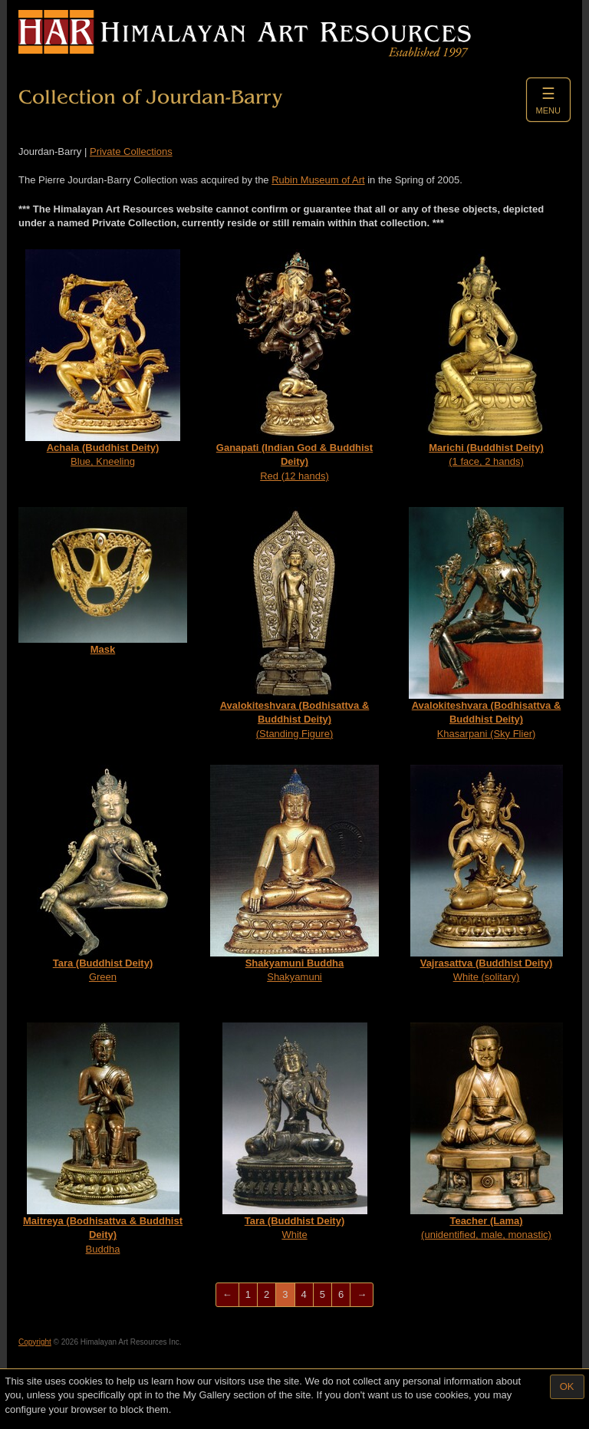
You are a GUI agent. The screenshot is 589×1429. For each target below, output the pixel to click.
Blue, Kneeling (102, 358)
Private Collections (131, 151)
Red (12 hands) (294, 365)
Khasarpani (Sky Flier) (486, 623)
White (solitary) (486, 874)
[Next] (361, 1295)
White (294, 1131)
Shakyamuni (294, 874)
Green (103, 874)
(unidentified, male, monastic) (486, 1131)
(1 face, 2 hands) (486, 358)
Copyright (34, 1342)
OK (567, 1386)
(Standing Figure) (295, 623)
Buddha (103, 1138)
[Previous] (227, 1295)
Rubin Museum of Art (317, 180)
